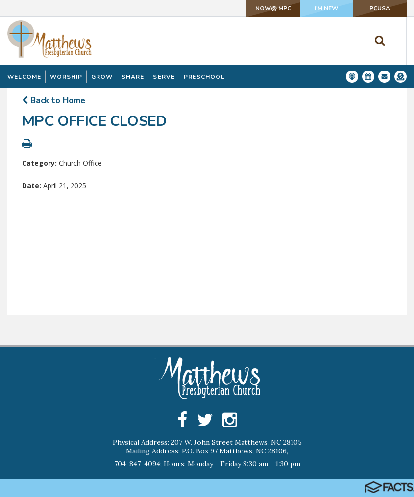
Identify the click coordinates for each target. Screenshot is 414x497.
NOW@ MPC (272, 8)
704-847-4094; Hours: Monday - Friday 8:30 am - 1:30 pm (207, 463)
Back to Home (53, 100)
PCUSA (379, 8)
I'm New (326, 8)
